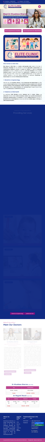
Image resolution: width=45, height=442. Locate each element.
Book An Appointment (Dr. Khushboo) (13, 30)
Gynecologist (25, 420)
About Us (18, 424)
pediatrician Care (29, 313)
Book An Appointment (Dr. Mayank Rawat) (32, 30)
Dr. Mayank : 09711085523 (34, 431)
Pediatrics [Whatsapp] (39, 425)
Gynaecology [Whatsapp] (39, 423)
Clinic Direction (18, 430)
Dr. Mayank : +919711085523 (24, 1)
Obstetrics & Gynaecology (17, 313)
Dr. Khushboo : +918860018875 (10, 1)
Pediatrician (25, 422)
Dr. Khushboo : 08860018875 (35, 427)
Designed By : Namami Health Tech (35, 440)
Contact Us (19, 427)
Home (18, 422)
